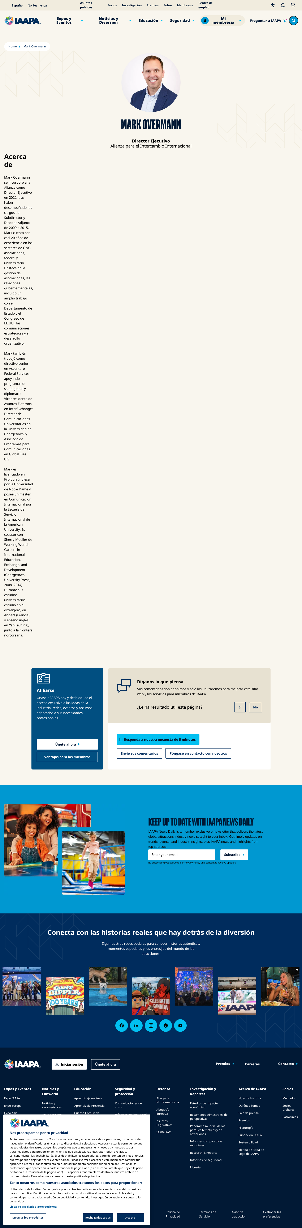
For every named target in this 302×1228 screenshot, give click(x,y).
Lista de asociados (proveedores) (33, 1221)
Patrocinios (290, 1117)
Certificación (82, 1124)
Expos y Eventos (64, 20)
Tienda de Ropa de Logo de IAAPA (251, 1152)
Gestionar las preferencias (272, 1214)
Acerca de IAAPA (252, 1089)
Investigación (132, 5)
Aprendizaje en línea (88, 1098)
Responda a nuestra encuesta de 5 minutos (160, 739)
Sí (240, 707)
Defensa (163, 1089)
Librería (195, 1167)
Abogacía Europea (162, 1112)
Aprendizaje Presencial (89, 1106)
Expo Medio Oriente (18, 1120)
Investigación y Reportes (203, 1091)
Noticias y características (52, 1105)
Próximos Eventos (16, 1128)
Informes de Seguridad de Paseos (131, 1117)
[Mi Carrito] (293, 5)
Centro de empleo (205, 5)
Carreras (252, 1064)
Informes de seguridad (205, 1160)
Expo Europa (13, 1106)
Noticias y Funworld (50, 1091)
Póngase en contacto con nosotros (198, 753)
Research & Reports (203, 1153)
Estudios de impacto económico (204, 1105)
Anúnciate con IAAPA (52, 1117)
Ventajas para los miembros (67, 757)
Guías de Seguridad (128, 1126)
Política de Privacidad (173, 1214)
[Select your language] (14, 5)
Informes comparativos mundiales (206, 1143)
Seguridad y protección (125, 1091)
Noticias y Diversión (108, 20)
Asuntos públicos (86, 5)
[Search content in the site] (293, 20)
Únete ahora (65, 744)
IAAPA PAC (163, 1132)
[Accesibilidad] (273, 5)
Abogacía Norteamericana (167, 1100)
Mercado (288, 1098)
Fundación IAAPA (250, 1135)
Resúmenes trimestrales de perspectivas (209, 1117)
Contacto (286, 1064)
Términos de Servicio (207, 1214)
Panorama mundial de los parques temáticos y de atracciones (207, 1130)
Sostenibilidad (248, 1142)
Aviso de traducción (239, 1214)
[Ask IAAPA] (268, 20)
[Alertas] (283, 5)
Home (12, 46)
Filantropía (245, 1128)
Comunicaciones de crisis (128, 1105)
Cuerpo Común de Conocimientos (86, 1115)
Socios (112, 5)
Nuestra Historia (249, 1098)
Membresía (185, 5)
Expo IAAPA (12, 1098)
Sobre (168, 5)
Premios (153, 5)
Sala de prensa (248, 1113)
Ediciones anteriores (49, 1128)
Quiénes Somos (249, 1106)
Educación (148, 20)
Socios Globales (288, 1108)
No (255, 707)
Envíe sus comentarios (139, 753)
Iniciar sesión (72, 1064)
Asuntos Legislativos (164, 1123)
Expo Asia (10, 1113)
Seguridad (180, 20)
